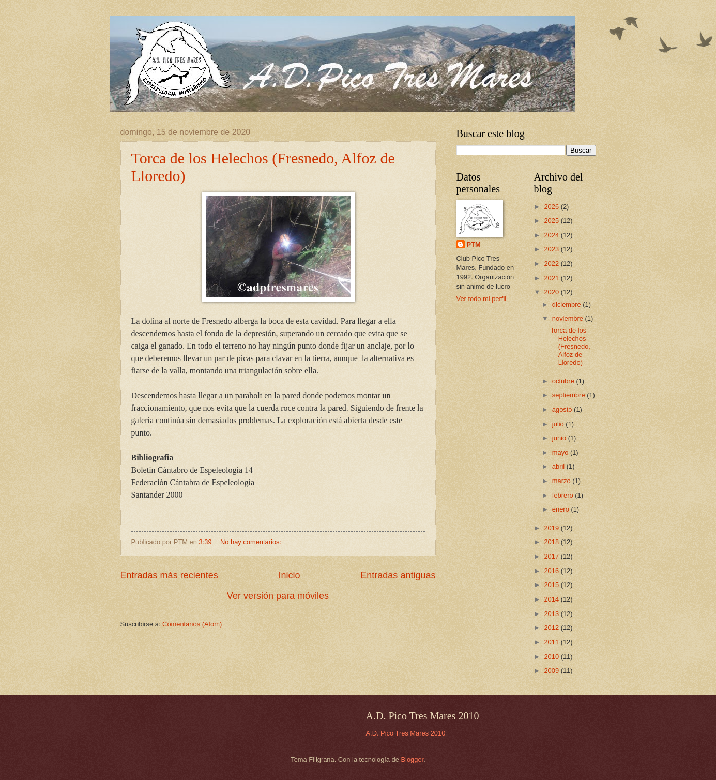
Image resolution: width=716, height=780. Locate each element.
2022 (552, 263)
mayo (561, 452)
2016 (552, 571)
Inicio (289, 575)
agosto (563, 409)
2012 (552, 628)
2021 (552, 278)
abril (559, 466)
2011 (552, 642)
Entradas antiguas (397, 575)
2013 (552, 614)
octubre (564, 381)
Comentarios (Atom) (192, 624)
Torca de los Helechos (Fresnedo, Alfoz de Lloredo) (570, 346)
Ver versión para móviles (278, 596)
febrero (563, 495)
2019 (552, 528)
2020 (552, 292)
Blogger (412, 759)
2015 (552, 585)
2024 (552, 235)
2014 (552, 599)
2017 (552, 556)
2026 (552, 207)
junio (560, 438)
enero (561, 509)
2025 (552, 220)
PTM (474, 244)
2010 (552, 657)
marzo (562, 481)
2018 (552, 542)
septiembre (569, 395)
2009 (552, 670)
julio (559, 424)
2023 (552, 249)
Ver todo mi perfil (481, 299)
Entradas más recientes (169, 575)
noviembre (568, 318)
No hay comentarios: (251, 542)
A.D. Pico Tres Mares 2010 (406, 733)
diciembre (567, 304)
